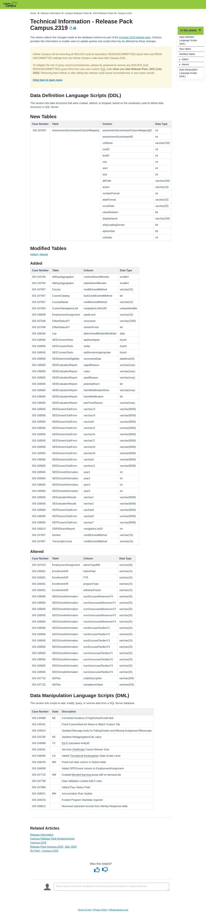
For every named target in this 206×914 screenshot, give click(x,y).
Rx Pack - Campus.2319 (44, 850)
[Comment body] (111, 887)
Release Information (41, 834)
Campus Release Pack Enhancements (52, 838)
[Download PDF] (71, 28)
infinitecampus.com (118, 910)
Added (185, 59)
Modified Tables (187, 54)
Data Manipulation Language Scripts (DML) (188, 73)
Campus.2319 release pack (134, 37)
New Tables (185, 49)
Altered (185, 64)
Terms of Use (84, 910)
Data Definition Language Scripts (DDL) (188, 40)
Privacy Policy (100, 910)
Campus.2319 (38, 842)
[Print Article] (75, 28)
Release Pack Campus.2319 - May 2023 (53, 846)
